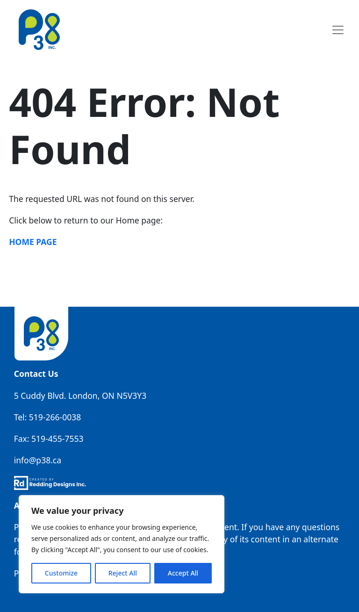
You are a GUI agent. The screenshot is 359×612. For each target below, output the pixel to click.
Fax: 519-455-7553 (49, 438)
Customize (61, 573)
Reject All (122, 573)
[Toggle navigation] (338, 29)
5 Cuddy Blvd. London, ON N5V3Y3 (80, 395)
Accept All (183, 573)
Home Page (33, 241)
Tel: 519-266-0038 (47, 417)
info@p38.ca (37, 460)
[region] (121, 544)
